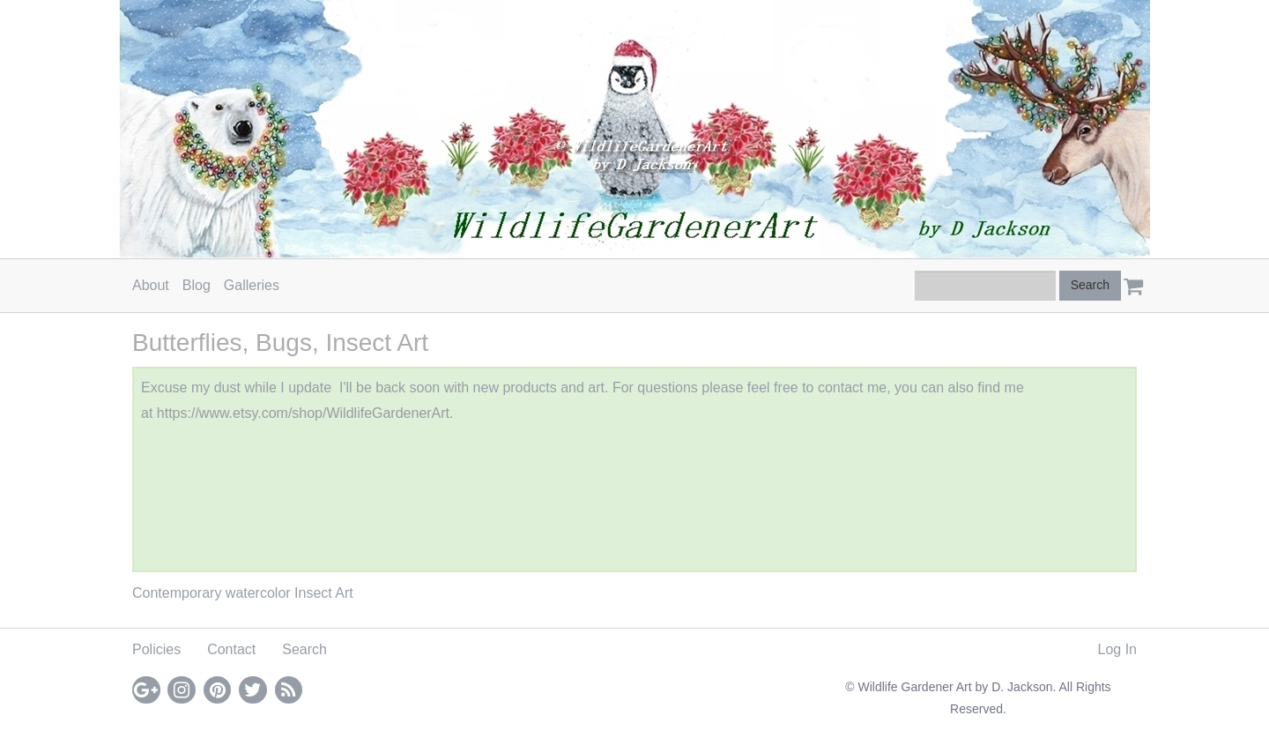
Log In (1117, 649)
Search (304, 649)
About (150, 285)
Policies (156, 649)
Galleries (251, 285)
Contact (231, 649)
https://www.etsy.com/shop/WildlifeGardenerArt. (305, 413)
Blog (196, 285)
